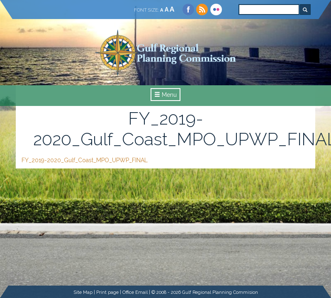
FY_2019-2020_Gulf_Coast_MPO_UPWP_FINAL (85, 160)
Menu (165, 94)
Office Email (135, 292)
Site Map (82, 292)
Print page (107, 292)
